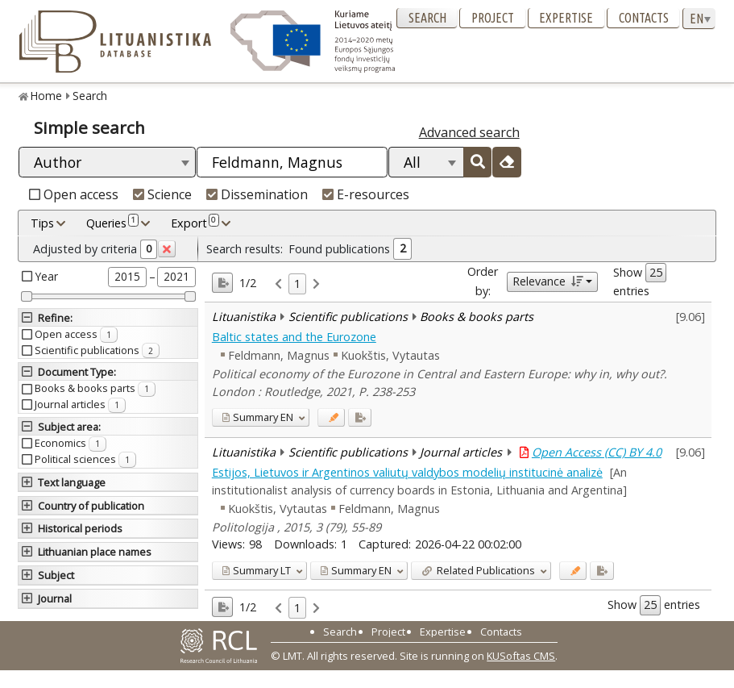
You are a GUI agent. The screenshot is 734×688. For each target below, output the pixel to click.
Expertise (566, 17)
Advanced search (469, 132)
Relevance (547, 281)
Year (46, 276)
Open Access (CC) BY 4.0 (596, 452)
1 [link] (297, 283)
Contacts (644, 17)
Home (46, 95)
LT (256, 570)
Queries (112, 223)
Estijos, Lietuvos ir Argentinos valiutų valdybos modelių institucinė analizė (407, 472)
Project (492, 17)
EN (257, 417)
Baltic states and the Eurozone (294, 336)
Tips (42, 223)
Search (427, 17)
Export (195, 223)
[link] (278, 284)
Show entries (639, 280)
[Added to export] (359, 417)
